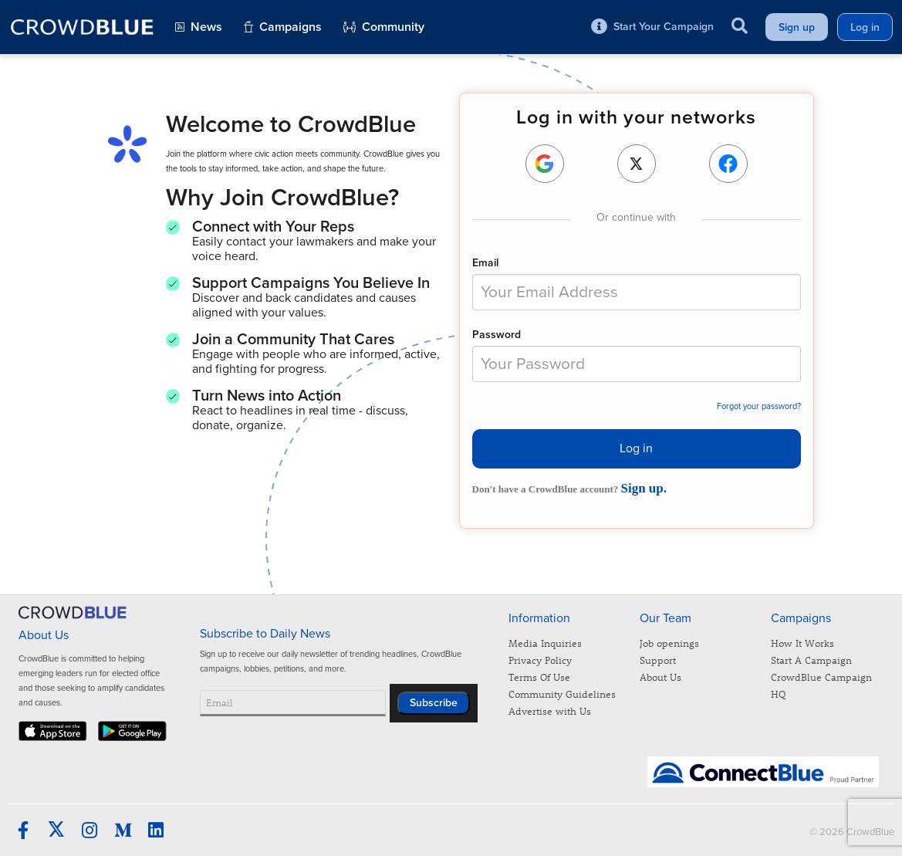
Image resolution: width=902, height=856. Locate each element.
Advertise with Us (549, 710)
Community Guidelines (562, 693)
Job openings (669, 642)
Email (485, 262)
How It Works (802, 642)
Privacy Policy (540, 659)
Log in (636, 448)
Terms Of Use (539, 676)
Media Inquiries (545, 642)
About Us (660, 676)
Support (658, 659)
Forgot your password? (759, 406)
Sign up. (643, 488)
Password (496, 334)
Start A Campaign (811, 659)
